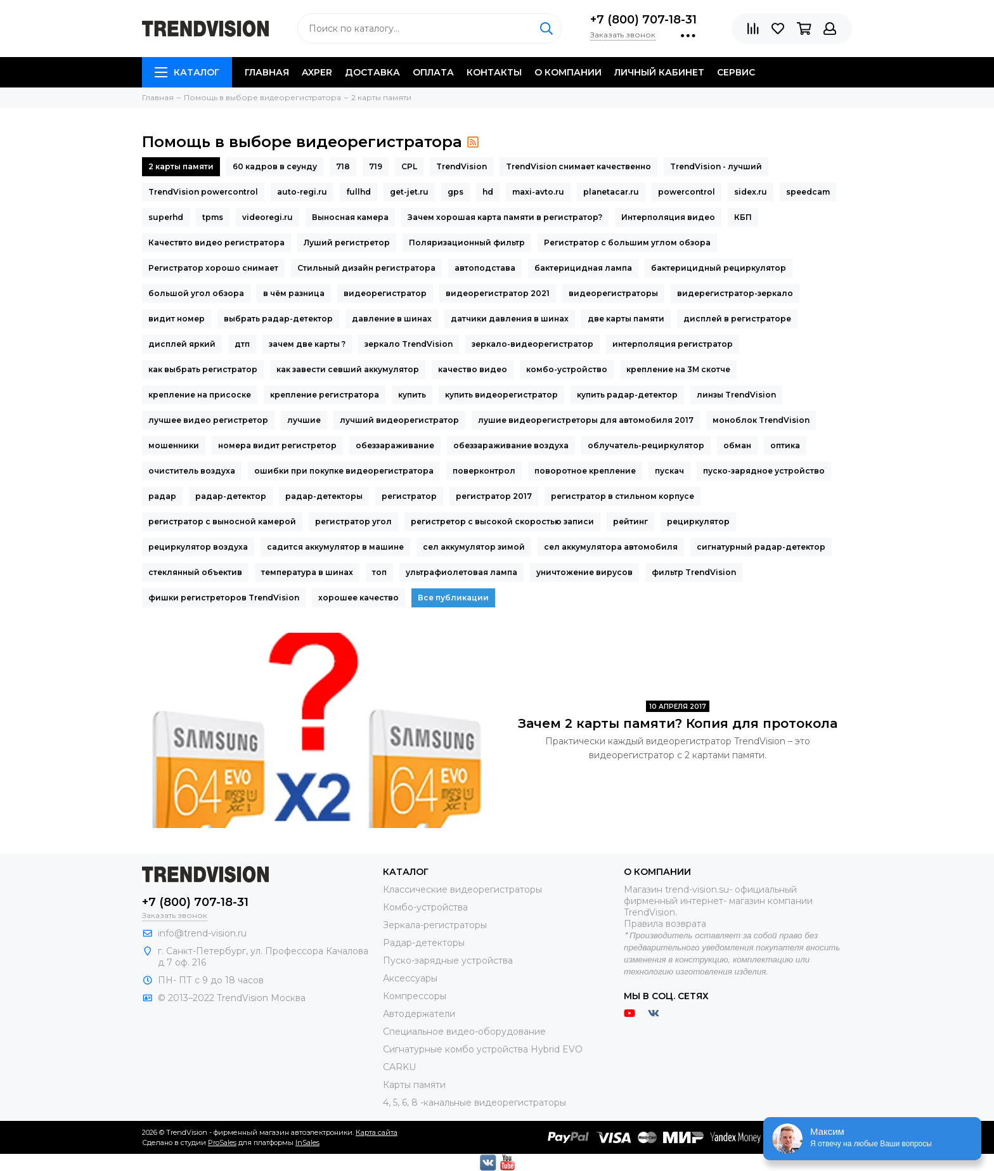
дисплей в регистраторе (737, 318)
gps (455, 192)
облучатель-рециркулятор (646, 445)
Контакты (494, 72)
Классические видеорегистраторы (462, 889)
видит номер (176, 318)
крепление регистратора (324, 394)
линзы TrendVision (736, 394)
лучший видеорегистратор (399, 420)
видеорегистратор (385, 293)
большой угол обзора (196, 293)
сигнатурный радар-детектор (761, 547)
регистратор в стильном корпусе (622, 496)
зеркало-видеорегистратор (532, 344)
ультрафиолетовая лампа (461, 572)
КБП (743, 217)
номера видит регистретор (277, 445)
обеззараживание (395, 445)
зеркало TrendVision (409, 344)
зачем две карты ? (307, 344)
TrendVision (461, 166)
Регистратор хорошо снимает (213, 268)
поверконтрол (484, 471)
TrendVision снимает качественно (578, 166)
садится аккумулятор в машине (335, 547)
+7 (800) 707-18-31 (643, 20)
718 (343, 166)
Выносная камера (350, 217)
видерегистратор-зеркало (735, 293)
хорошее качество (358, 597)
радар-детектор (230, 496)
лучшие (304, 420)
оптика (785, 445)
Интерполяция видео (668, 217)
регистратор (409, 496)
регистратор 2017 (494, 496)
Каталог (187, 72)
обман (737, 445)
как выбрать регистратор (202, 369)
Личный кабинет (659, 72)
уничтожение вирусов (584, 572)
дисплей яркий (182, 344)
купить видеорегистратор (501, 394)
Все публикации (453, 597)
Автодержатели (419, 1013)
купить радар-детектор (627, 394)
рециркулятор (698, 521)
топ (379, 572)
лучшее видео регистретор (208, 420)
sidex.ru (750, 192)
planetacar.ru (611, 192)
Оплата (433, 72)
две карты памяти (626, 318)
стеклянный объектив (195, 572)
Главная (267, 72)
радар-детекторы (324, 496)
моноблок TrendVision (761, 420)
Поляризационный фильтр (467, 242)
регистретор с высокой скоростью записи (502, 521)
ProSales (222, 1142)
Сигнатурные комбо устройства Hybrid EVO (483, 1049)
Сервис (736, 72)
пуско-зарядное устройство (764, 471)
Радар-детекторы (424, 942)
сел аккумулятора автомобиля (611, 547)
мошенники (173, 445)
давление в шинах (392, 318)
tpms (212, 217)
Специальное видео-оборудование (464, 1031)
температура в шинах (307, 572)
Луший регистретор (347, 242)
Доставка (372, 72)
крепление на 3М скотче (678, 369)
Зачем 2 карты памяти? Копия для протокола (677, 723)
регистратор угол (353, 521)
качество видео (472, 369)
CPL (409, 166)
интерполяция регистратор (672, 344)
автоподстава (485, 268)
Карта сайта (376, 1132)
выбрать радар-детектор (278, 318)
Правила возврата (665, 923)
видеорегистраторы (613, 293)
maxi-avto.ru (538, 192)
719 (375, 166)
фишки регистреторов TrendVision (223, 597)
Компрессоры (414, 996)
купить (412, 394)
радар (162, 496)
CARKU (399, 1067)
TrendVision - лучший (716, 166)
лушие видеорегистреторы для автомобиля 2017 (586, 420)
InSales (307, 1142)
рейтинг (630, 521)
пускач (669, 471)
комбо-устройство (566, 369)
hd (487, 192)
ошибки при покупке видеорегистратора (344, 471)
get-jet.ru (409, 192)
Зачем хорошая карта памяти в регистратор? (505, 217)
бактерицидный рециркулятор (718, 268)
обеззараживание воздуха (511, 445)
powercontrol (686, 192)
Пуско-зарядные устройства (448, 960)
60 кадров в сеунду (275, 166)
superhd (165, 217)
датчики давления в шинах (510, 318)
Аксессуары (410, 978)
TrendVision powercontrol (203, 192)
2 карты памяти (181, 166)
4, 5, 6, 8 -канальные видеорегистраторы (474, 1102)
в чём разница (294, 293)
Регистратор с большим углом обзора (627, 242)
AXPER (317, 72)
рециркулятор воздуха (198, 547)
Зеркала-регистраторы (435, 925)
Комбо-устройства (425, 907)
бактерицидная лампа (583, 268)
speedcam (808, 192)
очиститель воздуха (191, 471)
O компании (568, 72)
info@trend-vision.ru (202, 933)
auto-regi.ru (302, 192)
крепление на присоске (199, 394)
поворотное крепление (585, 471)
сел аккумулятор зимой (474, 547)
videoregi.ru (267, 217)
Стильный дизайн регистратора (366, 268)
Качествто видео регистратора (216, 242)
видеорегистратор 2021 (498, 293)
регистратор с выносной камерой (222, 521)
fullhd (358, 192)
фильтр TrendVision (694, 572)
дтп (242, 344)
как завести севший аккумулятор (347, 369)
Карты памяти (414, 1084)
